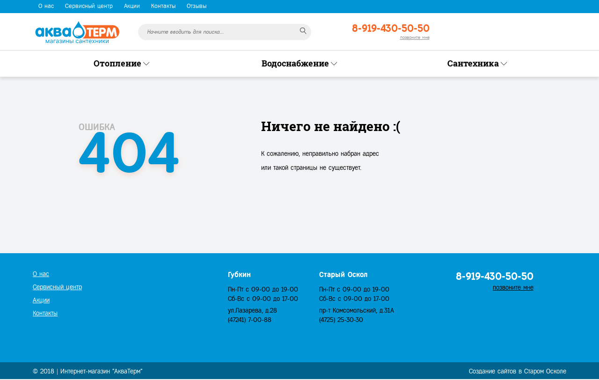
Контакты (163, 6)
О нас (46, 6)
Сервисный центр (89, 6)
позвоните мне (415, 37)
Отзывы (196, 6)
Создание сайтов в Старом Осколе (517, 371)
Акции (132, 6)
